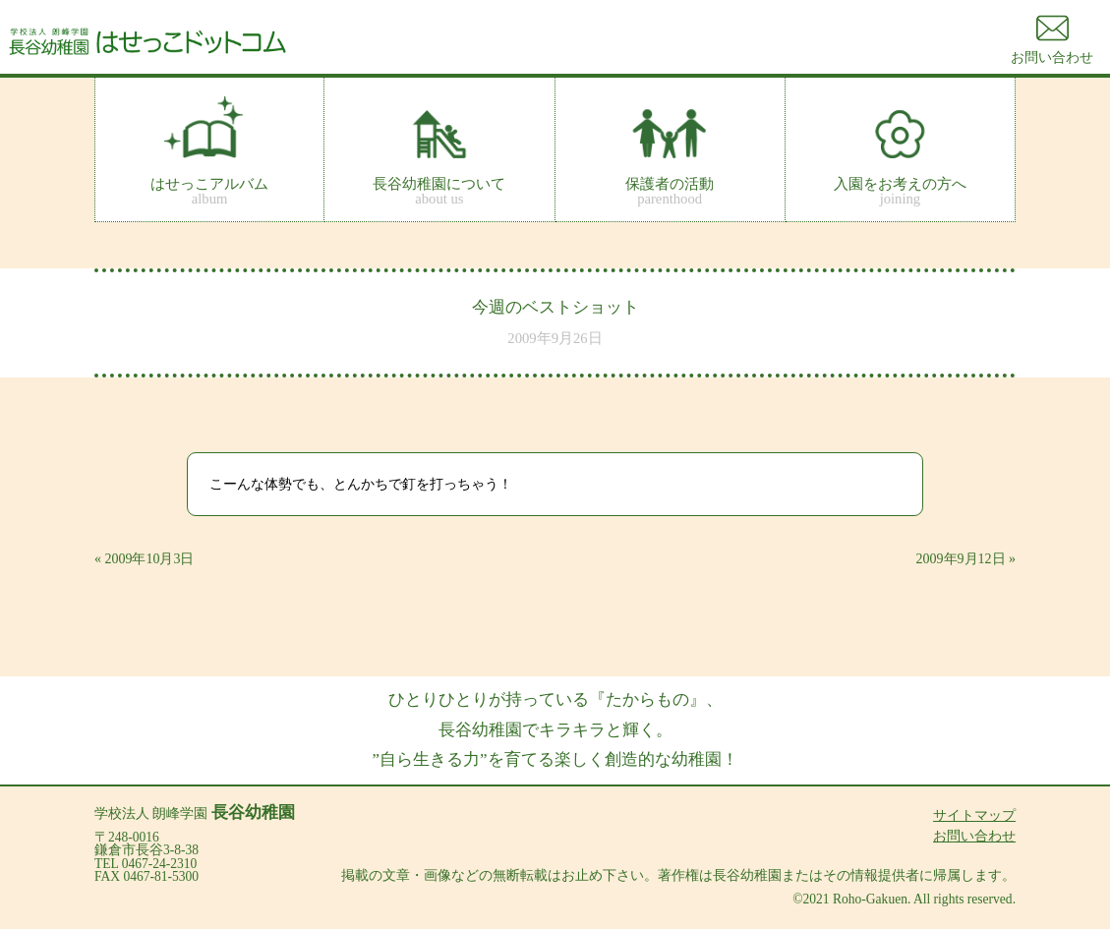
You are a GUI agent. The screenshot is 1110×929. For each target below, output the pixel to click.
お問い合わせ (974, 836)
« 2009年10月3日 (144, 559)
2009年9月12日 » (966, 559)
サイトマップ (974, 815)
